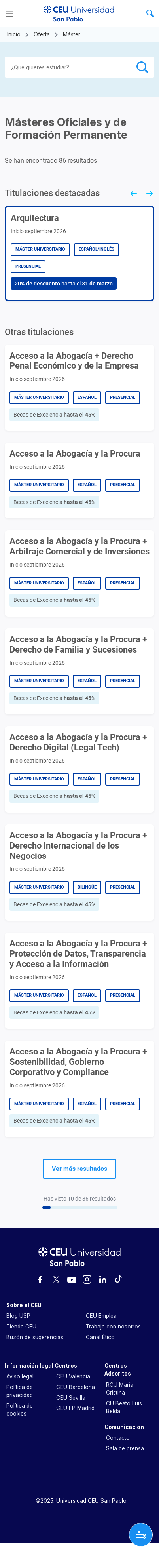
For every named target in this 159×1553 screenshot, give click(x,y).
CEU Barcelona (75, 1387)
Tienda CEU (21, 1326)
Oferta (42, 34)
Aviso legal (20, 1376)
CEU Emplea (101, 1316)
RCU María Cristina (119, 1389)
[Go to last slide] (130, 197)
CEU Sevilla (70, 1398)
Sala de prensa (125, 1448)
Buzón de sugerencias (34, 1337)
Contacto (118, 1438)
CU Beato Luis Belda (124, 1407)
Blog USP (18, 1316)
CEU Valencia (73, 1376)
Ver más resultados (79, 1168)
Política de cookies (19, 1410)
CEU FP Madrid (75, 1408)
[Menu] (9, 14)
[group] (79, 253)
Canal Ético (100, 1337)
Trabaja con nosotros (113, 1326)
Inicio (14, 34)
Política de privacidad (19, 1391)
